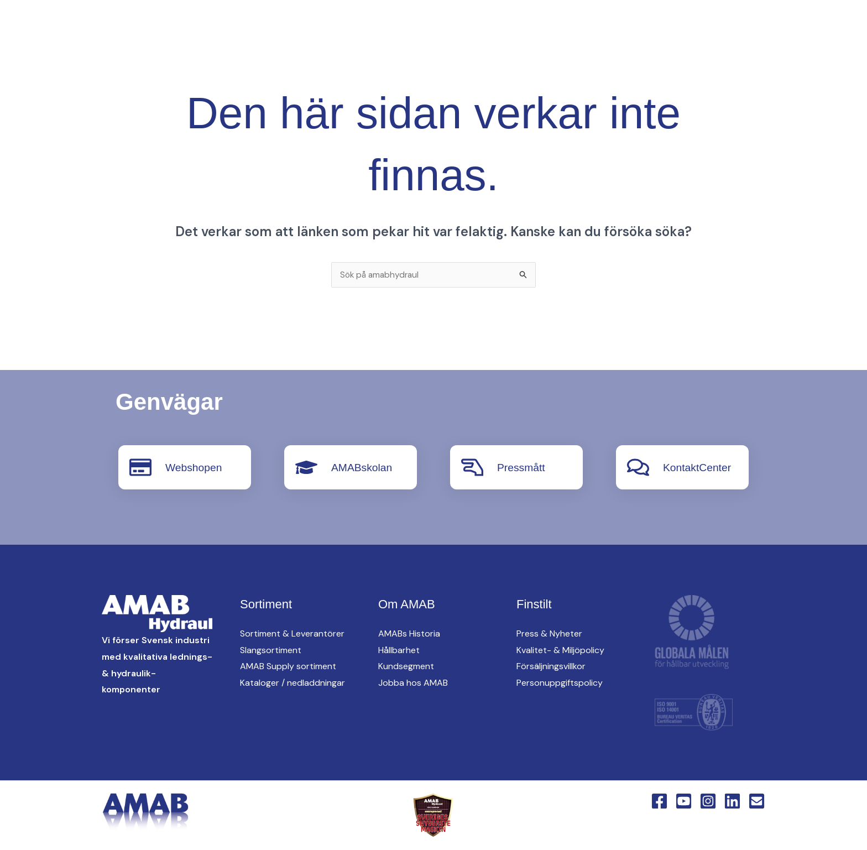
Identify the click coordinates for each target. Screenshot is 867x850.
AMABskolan (363, 468)
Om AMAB (654, 28)
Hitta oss (587, 28)
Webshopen (194, 468)
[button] (410, 28)
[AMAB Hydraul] (70, 27)
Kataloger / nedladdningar (292, 683)
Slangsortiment (270, 650)
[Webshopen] (140, 468)
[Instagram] (184, 28)
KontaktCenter (733, 28)
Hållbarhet (399, 650)
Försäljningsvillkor (551, 666)
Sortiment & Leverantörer (292, 634)
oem (530, 28)
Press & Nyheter (549, 634)
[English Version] (229, 28)
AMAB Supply (467, 28)
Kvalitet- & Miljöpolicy (560, 650)
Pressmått (522, 468)
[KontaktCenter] (638, 468)
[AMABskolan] (306, 468)
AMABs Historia (409, 634)
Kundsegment (406, 666)
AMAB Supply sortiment (288, 666)
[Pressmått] (472, 468)
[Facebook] (140, 28)
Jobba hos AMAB (413, 683)
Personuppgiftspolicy (559, 683)
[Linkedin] (207, 28)
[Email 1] (756, 801)
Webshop (814, 28)
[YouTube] (162, 28)
